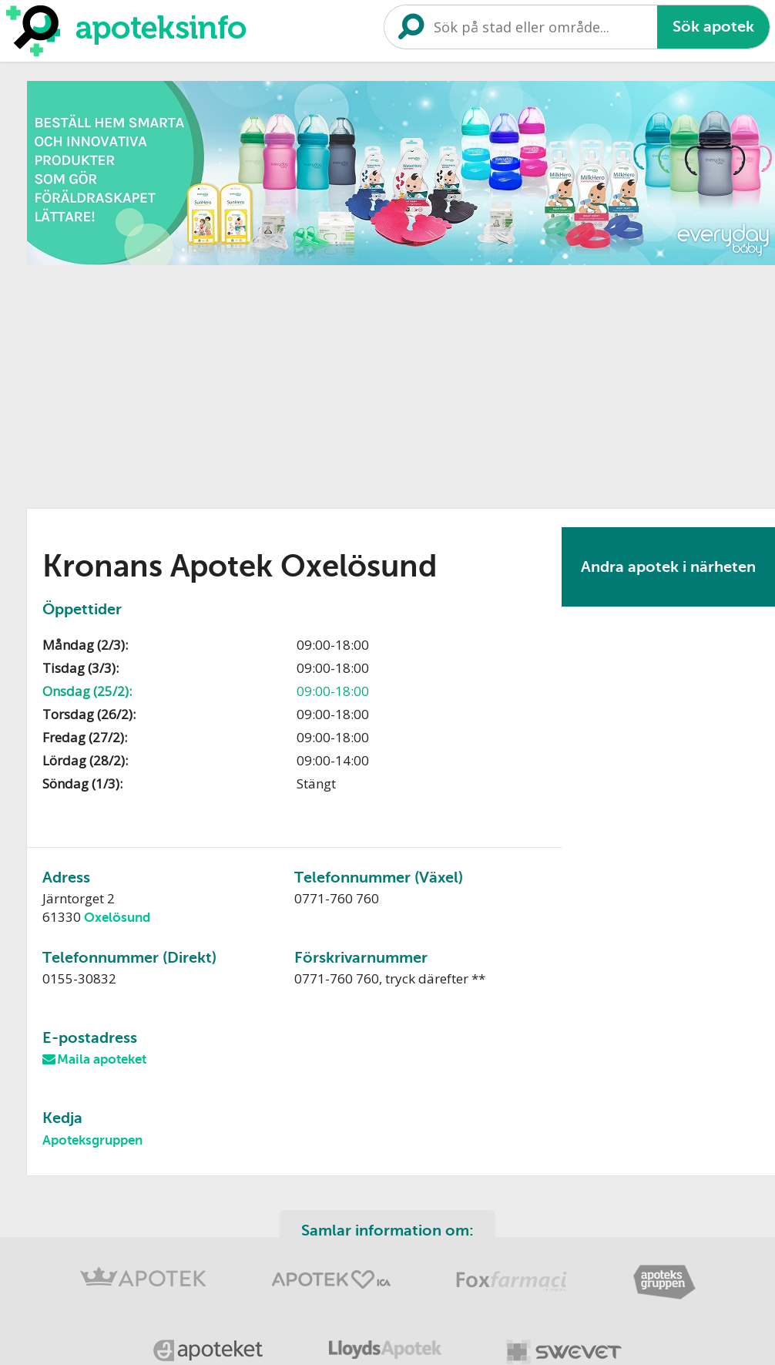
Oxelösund (117, 917)
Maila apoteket (101, 1059)
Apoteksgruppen (92, 1140)
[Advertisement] (302, 381)
